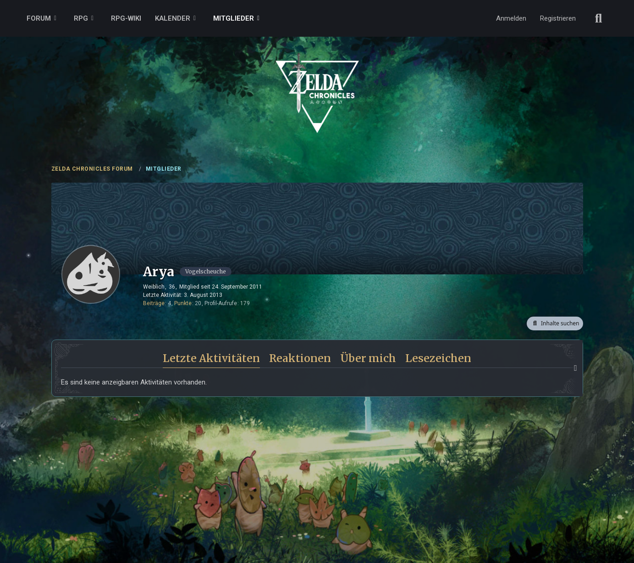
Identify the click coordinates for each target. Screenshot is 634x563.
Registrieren (558, 18)
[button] (555, 323)
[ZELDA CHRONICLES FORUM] (317, 83)
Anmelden (511, 18)
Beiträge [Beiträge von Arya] (154, 303)
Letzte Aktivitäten (211, 358)
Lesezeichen (438, 358)
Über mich (368, 358)
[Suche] (599, 18)
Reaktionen (300, 358)
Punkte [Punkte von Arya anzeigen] (183, 303)
